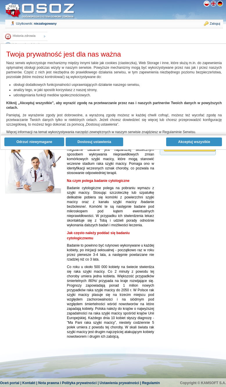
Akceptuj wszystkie (194, 142)
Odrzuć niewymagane (34, 142)
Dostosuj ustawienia (94, 142)
